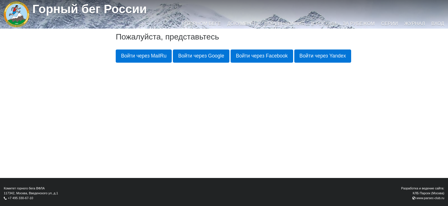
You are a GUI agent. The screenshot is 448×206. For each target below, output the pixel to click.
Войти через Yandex (322, 56)
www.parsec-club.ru (430, 198)
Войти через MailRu (144, 56)
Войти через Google (201, 56)
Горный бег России (89, 9)
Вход (437, 23)
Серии (389, 23)
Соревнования (284, 23)
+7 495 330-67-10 (20, 198)
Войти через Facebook (262, 56)
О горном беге (201, 23)
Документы (242, 23)
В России (323, 23)
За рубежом (359, 23)
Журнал (414, 23)
